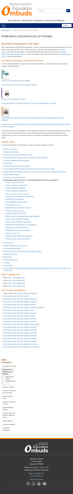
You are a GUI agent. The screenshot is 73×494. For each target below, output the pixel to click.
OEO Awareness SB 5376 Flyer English (16, 296)
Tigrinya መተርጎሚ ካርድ (13, 233)
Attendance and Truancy (11, 152)
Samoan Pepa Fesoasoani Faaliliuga (17, 219)
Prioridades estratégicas (6, 429)
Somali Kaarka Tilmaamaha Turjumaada (18, 222)
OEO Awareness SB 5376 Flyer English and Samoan (20, 333)
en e (19, 85)
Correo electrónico (36, 476)
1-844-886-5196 (38, 473)
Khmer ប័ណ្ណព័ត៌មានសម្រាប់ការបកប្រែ (16, 202)
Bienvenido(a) (5, 30)
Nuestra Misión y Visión (8, 397)
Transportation (8, 265)
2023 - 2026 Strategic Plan (16, 277)
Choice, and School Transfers (20, 166)
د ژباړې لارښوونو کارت (18, 210)
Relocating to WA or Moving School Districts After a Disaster (23, 251)
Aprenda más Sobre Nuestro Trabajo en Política (9, 415)
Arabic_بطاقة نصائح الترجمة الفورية (16, 185)
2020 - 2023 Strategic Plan (16, 280)
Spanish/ (31, 293)
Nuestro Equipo (7, 421)
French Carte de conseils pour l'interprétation (20, 196)
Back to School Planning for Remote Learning (18, 155)
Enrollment (7, 166)
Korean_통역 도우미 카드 (14, 205)
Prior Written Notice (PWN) (12, 248)
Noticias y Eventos (8, 387)
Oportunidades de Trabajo (8, 408)
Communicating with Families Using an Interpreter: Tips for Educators (25, 157)
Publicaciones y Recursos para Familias (8, 372)
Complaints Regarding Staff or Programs (16, 160)
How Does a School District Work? (14, 177)
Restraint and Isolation (11, 254)
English (15, 80)
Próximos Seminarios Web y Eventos (9, 392)
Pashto (8, 210)
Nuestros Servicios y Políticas (9, 403)
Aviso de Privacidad (9, 424)
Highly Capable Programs (12, 174)
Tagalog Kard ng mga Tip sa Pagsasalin (18, 230)
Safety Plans (8, 257)
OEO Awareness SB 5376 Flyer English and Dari (19, 310)
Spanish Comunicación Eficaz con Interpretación (21, 224)
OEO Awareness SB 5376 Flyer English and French (20, 313)
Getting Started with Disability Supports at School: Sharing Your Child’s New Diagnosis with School (35, 171)
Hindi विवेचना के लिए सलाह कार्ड (14, 199)
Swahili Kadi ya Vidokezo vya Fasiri (17, 227)
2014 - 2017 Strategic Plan (16, 286)
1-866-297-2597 (43, 467)
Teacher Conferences (10, 259)
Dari (18, 193)
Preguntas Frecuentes (10, 366)
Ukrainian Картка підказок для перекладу (19, 236)
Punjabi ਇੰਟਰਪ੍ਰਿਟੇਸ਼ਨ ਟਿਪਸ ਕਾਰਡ (16, 213)
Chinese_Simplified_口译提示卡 (16, 188)
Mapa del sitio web (36, 479)
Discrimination (8, 163)
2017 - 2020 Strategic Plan (16, 283)
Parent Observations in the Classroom (16, 245)
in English (13, 99)
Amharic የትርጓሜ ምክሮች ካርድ (15, 182)
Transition (7, 262)
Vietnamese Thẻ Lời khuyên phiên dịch (18, 239)
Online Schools (8, 243)
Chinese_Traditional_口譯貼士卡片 (17, 191)
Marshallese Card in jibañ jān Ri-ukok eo (18, 207)
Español (65, 25)
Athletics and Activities (11, 149)
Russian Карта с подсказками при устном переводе (22, 216)
